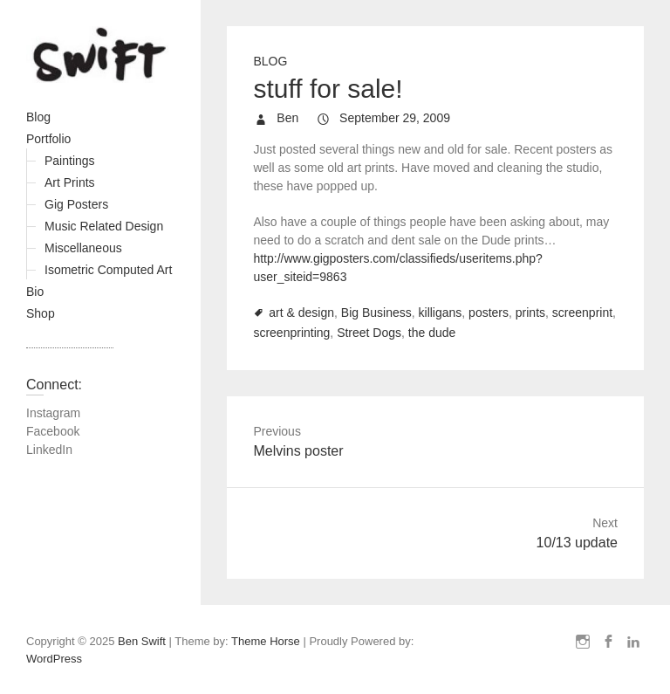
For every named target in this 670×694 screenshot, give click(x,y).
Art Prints (69, 182)
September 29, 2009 (393, 118)
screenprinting (291, 333)
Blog (38, 117)
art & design (301, 313)
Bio (35, 292)
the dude (432, 333)
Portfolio (48, 139)
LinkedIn (49, 450)
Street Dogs (369, 333)
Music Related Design (103, 226)
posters (488, 313)
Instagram (53, 413)
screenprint (582, 313)
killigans (440, 313)
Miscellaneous (83, 248)
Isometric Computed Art (108, 270)
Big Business (376, 313)
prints (530, 313)
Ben (285, 118)
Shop (40, 313)
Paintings (69, 161)
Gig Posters (76, 204)
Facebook (52, 431)
